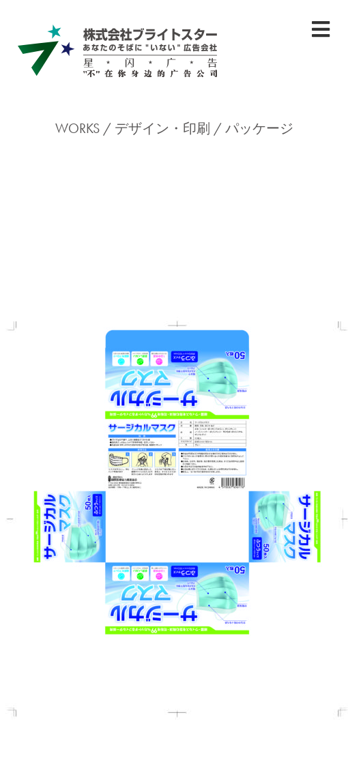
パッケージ (259, 128)
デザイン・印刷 (162, 128)
